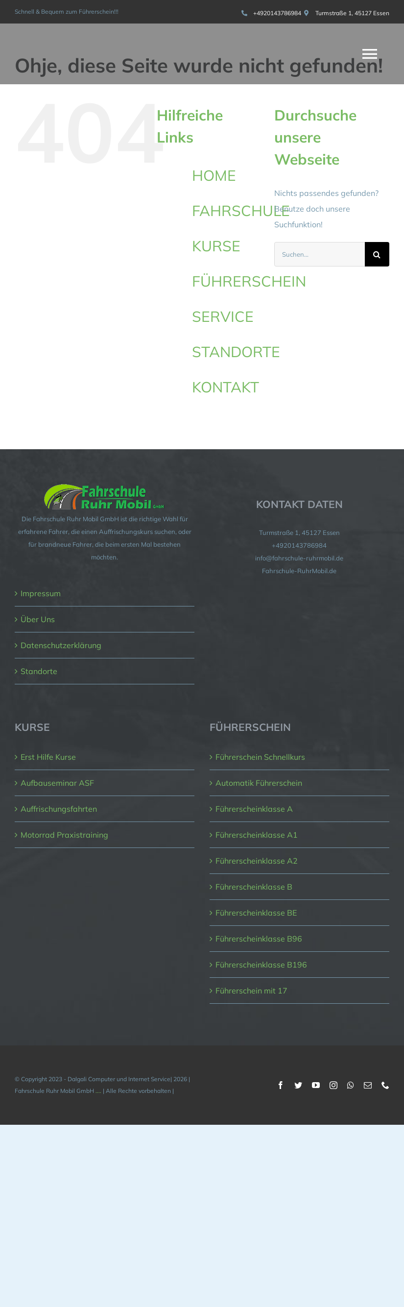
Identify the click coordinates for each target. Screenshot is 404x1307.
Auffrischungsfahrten (59, 809)
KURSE (216, 246)
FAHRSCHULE (241, 210)
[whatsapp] (350, 1085)
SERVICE (223, 316)
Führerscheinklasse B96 (258, 939)
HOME (214, 175)
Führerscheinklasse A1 (256, 835)
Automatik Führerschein (258, 783)
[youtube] (316, 1085)
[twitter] (298, 1085)
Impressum (41, 593)
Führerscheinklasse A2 (256, 861)
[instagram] (333, 1085)
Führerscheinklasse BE (256, 913)
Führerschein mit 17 (251, 990)
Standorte (39, 671)
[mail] (368, 1085)
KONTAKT (225, 387)
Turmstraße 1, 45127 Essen (352, 13)
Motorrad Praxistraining (64, 835)
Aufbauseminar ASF (57, 783)
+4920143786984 (277, 13)
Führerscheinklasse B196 (261, 964)
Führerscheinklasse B (253, 887)
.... (98, 1090)
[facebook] (281, 1085)
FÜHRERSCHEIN (249, 281)
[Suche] (377, 254)
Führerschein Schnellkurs (260, 757)
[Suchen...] (319, 254)
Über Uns (38, 619)
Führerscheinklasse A (254, 809)
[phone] (385, 1085)
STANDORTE (236, 351)
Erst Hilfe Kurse (48, 757)
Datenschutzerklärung (61, 645)
